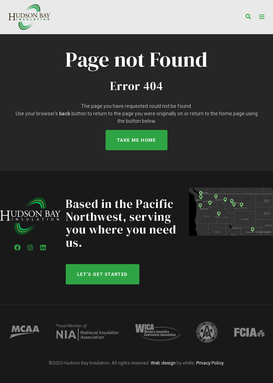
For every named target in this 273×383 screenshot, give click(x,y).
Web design (163, 363)
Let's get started (102, 274)
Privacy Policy (209, 363)
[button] (246, 17)
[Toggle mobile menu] (261, 17)
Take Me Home (136, 140)
